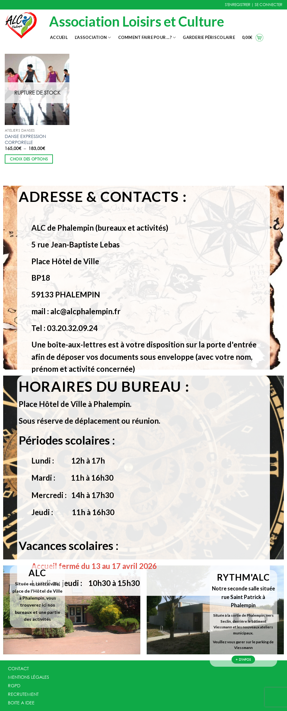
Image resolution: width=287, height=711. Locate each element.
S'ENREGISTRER (237, 4)
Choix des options (29, 159)
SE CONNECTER (268, 4)
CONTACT (18, 668)
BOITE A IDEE (21, 703)
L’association (93, 37)
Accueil (59, 37)
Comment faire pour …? (147, 37)
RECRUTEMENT (23, 694)
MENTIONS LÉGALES (28, 677)
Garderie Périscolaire (209, 37)
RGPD (14, 686)
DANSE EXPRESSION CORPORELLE (25, 139)
